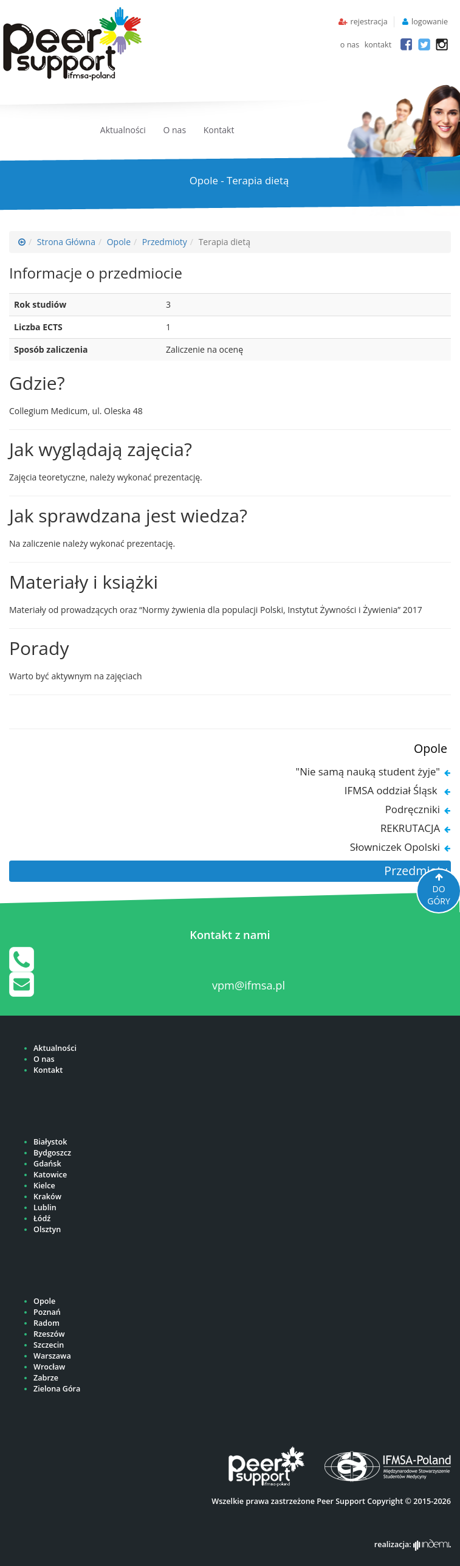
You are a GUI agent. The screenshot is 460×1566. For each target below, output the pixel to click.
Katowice (50, 1174)
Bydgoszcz (52, 1153)
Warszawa (52, 1356)
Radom (46, 1323)
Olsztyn (47, 1229)
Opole (119, 242)
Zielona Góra (56, 1389)
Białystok (50, 1142)
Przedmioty (164, 242)
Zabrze (45, 1378)
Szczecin (48, 1345)
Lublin (45, 1207)
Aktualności (123, 130)
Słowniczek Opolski (395, 847)
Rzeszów (48, 1334)
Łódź (41, 1218)
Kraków (47, 1196)
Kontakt (219, 130)
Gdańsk (47, 1164)
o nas (350, 45)
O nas (175, 130)
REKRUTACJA (410, 828)
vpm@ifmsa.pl (248, 985)
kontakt (378, 45)
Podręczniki (412, 809)
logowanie (429, 21)
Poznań (47, 1312)
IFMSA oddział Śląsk (392, 790)
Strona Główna (66, 242)
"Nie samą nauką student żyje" (367, 771)
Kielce (44, 1185)
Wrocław (49, 1367)
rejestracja (368, 21)
